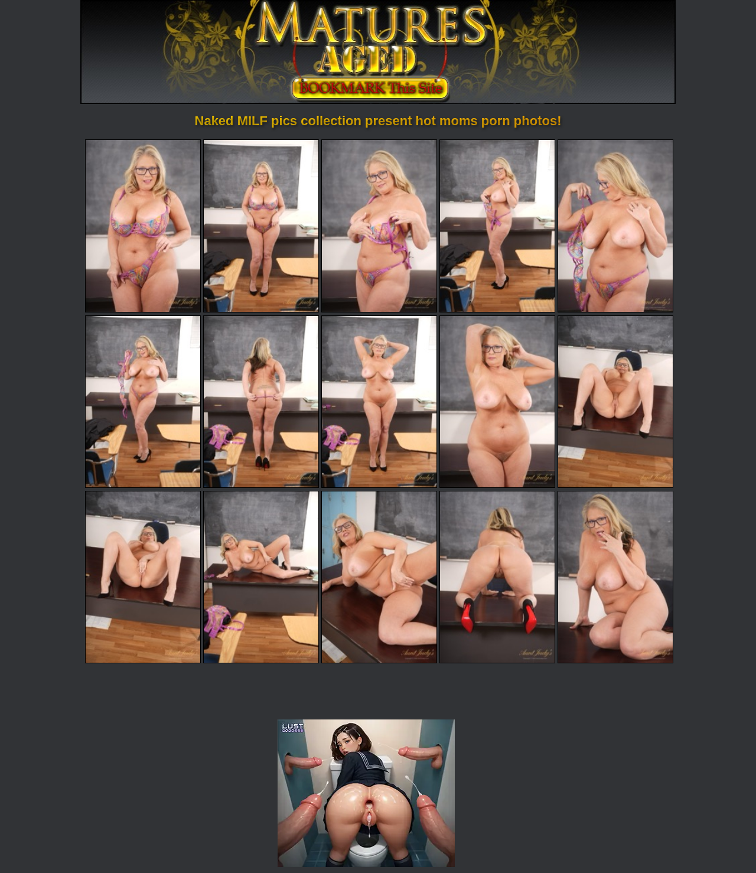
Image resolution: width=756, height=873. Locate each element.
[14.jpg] (497, 577)
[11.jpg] (143, 577)
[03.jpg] (379, 225)
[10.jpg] (615, 401)
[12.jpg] (261, 577)
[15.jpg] (615, 577)
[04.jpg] (497, 225)
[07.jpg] (261, 401)
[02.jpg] (261, 225)
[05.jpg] (615, 225)
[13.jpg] (379, 577)
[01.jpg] (143, 225)
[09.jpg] (497, 401)
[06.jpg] (143, 401)
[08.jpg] (379, 401)
